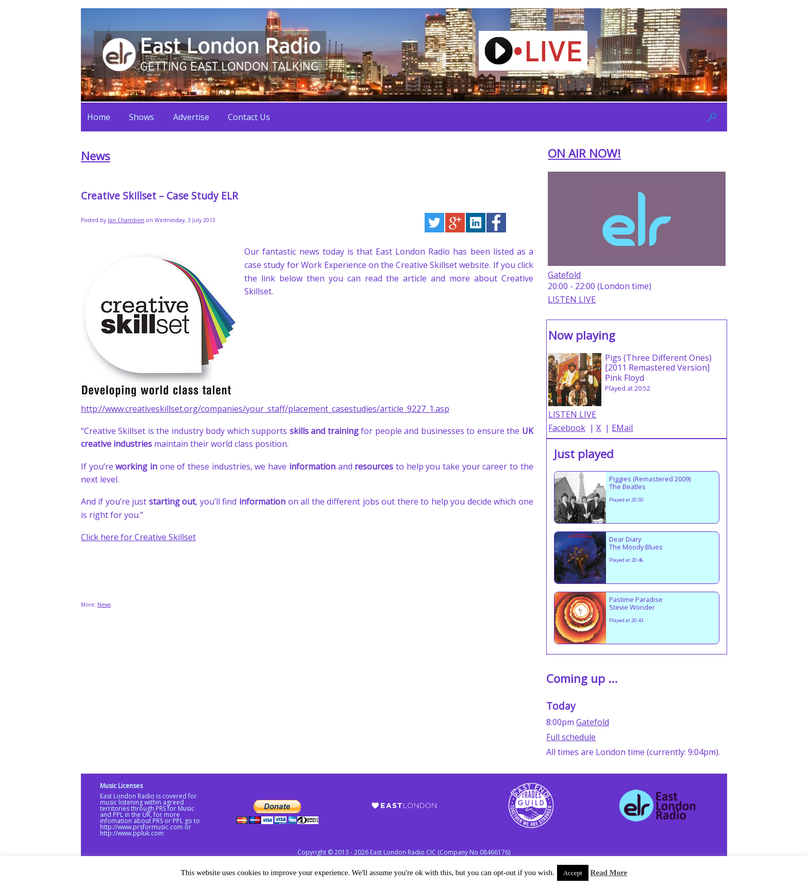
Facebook (566, 427)
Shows (141, 117)
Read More (608, 872)
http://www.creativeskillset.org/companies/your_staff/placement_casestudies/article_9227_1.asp (265, 408)
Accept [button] (572, 873)
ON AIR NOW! (584, 153)
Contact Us (249, 117)
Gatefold (564, 274)
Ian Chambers (126, 220)
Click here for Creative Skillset (138, 537)
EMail (622, 427)
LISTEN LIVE (572, 299)
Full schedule (571, 737)
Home (98, 117)
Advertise (191, 117)
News (95, 156)
